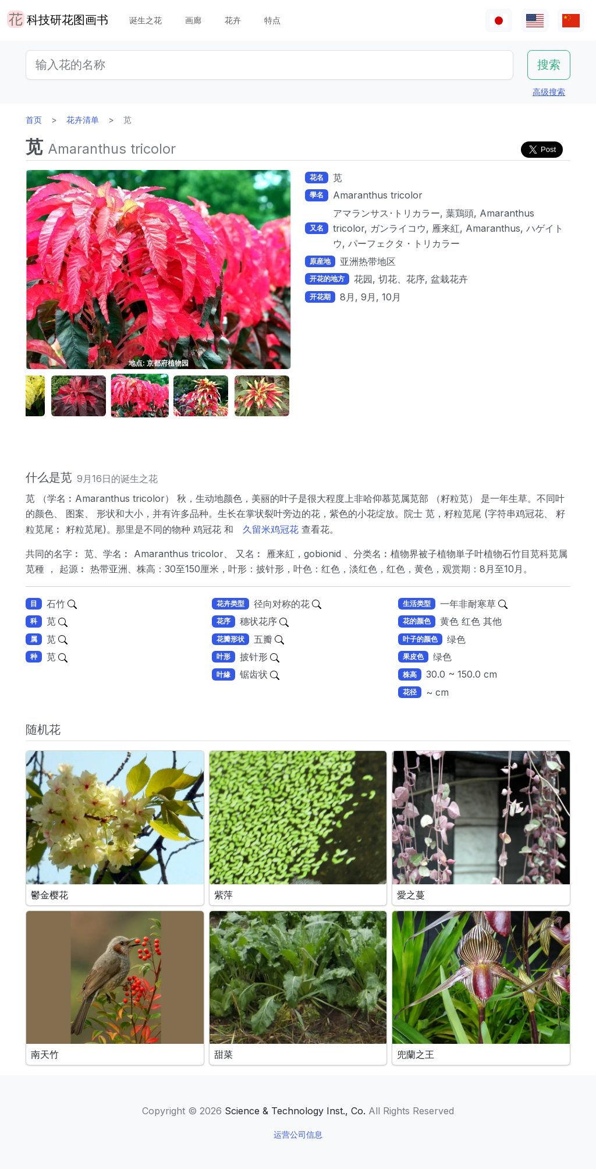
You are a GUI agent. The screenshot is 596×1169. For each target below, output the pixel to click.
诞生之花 (145, 20)
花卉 (233, 20)
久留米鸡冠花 (271, 529)
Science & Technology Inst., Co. (295, 1111)
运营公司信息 (298, 1134)
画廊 (193, 20)
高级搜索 (549, 92)
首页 (34, 120)
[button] (78, 396)
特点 (272, 20)
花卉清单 (82, 120)
